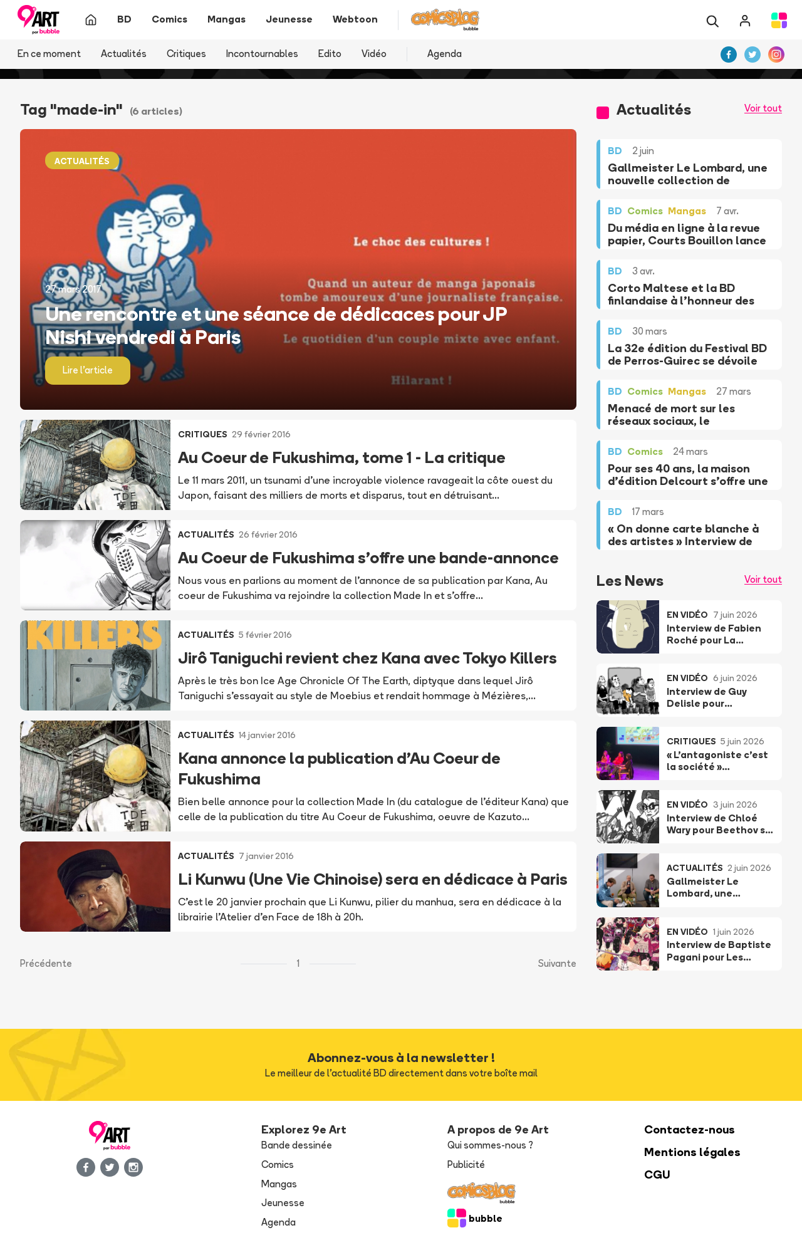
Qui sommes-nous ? (490, 1145)
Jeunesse (283, 1203)
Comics (277, 1164)
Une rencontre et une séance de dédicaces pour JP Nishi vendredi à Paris (276, 325)
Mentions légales (692, 1152)
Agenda (444, 54)
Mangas (279, 1184)
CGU (657, 1174)
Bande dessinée (296, 1145)
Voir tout (763, 108)
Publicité (466, 1164)
